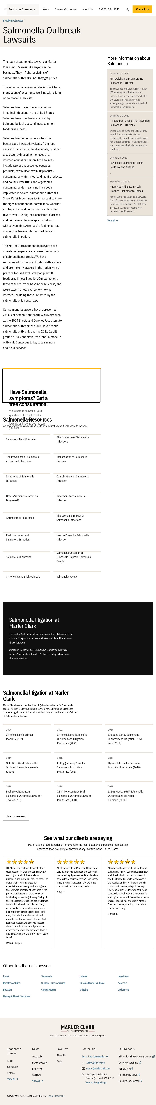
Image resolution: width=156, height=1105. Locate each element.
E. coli (6, 976)
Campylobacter (48, 989)
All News (36, 1074)
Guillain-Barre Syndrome (53, 983)
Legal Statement (56, 1095)
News (46, 9)
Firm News (37, 1068)
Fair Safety (124, 1068)
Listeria (83, 976)
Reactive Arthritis (11, 983)
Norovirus (122, 983)
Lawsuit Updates (40, 1062)
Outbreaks (37, 1056)
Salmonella (46, 976)
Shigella (84, 989)
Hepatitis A (123, 976)
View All (11, 1079)
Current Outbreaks (65, 9)
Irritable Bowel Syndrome (92, 983)
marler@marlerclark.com (98, 1068)
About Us (87, 9)
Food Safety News (128, 1074)
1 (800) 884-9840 (109, 9)
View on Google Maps (95, 1082)
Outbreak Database (128, 1062)
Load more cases (16, 816)
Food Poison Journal (129, 1080)
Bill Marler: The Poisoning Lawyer (135, 1056)
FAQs (59, 1061)
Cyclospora (123, 989)
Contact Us (142, 9)
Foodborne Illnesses (14, 20)
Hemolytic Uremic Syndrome (16, 996)
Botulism (7, 989)
